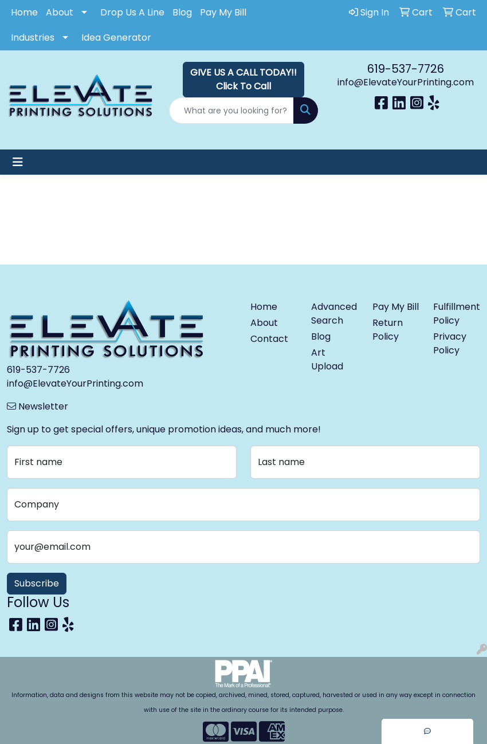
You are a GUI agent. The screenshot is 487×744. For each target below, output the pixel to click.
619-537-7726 (405, 69)
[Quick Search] (231, 110)
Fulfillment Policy (456, 313)
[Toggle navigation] (18, 162)
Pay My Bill (223, 12)
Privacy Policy (449, 343)
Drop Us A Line (132, 12)
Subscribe (36, 583)
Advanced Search (334, 313)
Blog (182, 12)
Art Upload (327, 359)
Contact (269, 338)
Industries (32, 37)
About (59, 12)
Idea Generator (116, 37)
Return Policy (387, 329)
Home (24, 12)
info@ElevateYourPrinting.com (405, 82)
